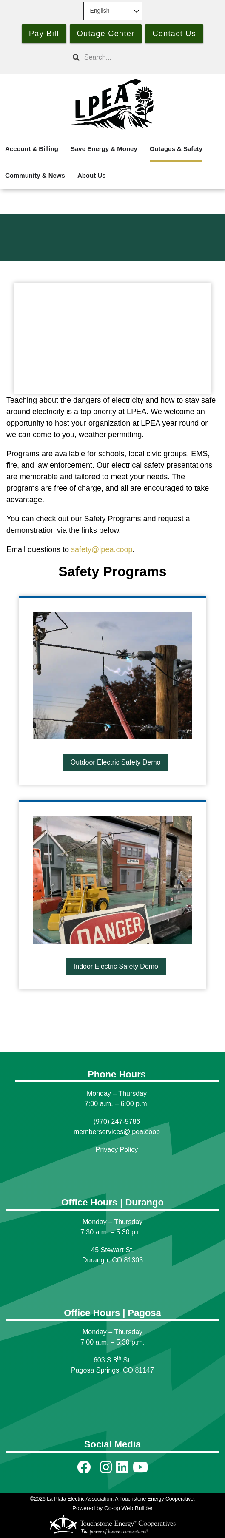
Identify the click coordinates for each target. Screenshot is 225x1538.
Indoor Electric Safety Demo (115, 966)
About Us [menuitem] (91, 175)
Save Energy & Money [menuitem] (104, 148)
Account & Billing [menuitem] (31, 148)
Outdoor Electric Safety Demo (116, 762)
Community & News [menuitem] (35, 175)
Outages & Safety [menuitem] (176, 148)
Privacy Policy (117, 1149)
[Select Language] (112, 11)
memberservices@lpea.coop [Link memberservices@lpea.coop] (117, 1131)
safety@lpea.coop (101, 549)
